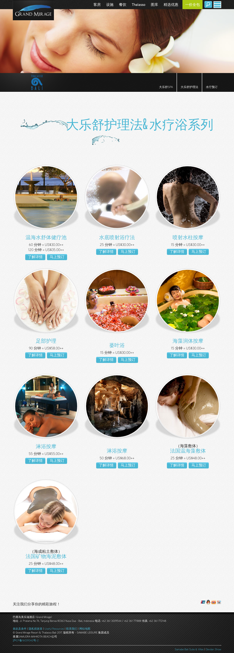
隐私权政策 (35, 628)
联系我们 (71, 628)
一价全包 (192, 4)
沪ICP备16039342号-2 (26, 640)
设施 (110, 4)
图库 (154, 4)
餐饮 (122, 4)
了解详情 (35, 256)
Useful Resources (54, 628)
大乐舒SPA (166, 87)
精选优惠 (171, 4)
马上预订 (57, 256)
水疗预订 (212, 87)
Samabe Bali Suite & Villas (189, 649)
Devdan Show (213, 649)
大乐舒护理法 (189, 87)
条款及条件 (20, 628)
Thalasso (138, 4)
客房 (97, 4)
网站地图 (84, 628)
